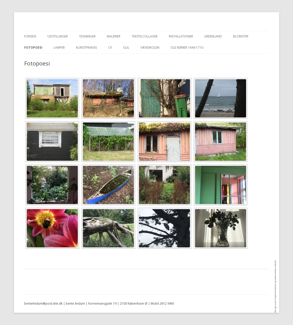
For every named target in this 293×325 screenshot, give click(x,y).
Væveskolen (150, 47)
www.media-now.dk (275, 270)
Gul (126, 47)
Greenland (213, 36)
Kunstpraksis (86, 47)
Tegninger (87, 36)
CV (110, 47)
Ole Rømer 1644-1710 (187, 47)
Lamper (59, 47)
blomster (240, 36)
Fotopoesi (33, 47)
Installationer (181, 36)
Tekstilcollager (145, 36)
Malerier (113, 36)
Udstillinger (57, 36)
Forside (30, 36)
